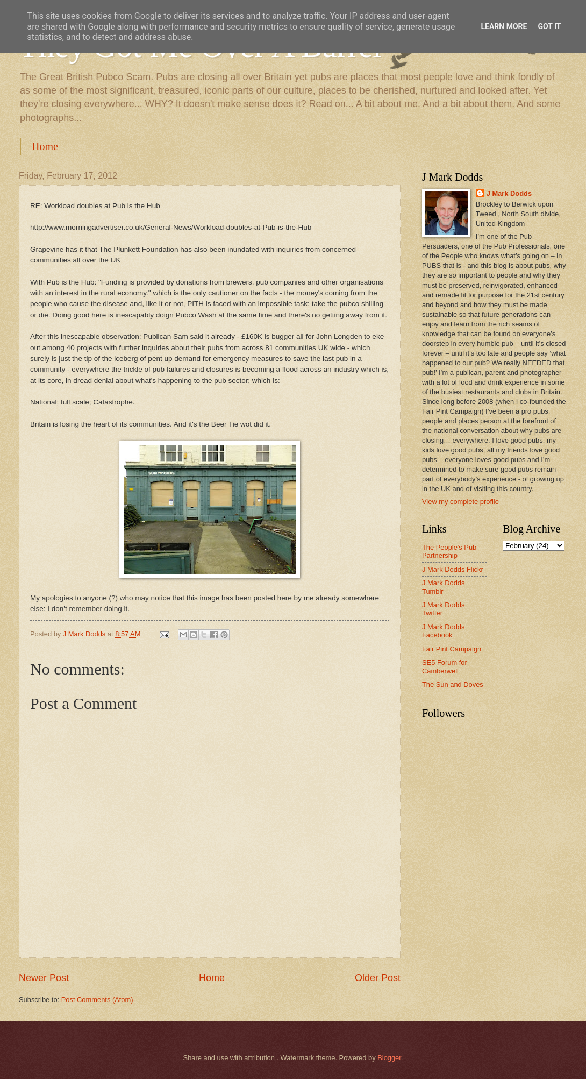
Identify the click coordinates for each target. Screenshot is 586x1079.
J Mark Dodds (509, 193)
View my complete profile (460, 502)
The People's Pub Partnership (449, 551)
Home (45, 146)
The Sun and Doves (452, 684)
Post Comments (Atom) (97, 1000)
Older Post (378, 977)
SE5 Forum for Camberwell (444, 666)
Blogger (389, 1058)
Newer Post (44, 977)
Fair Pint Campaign (451, 649)
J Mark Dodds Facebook (443, 631)
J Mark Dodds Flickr (452, 569)
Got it (549, 26)
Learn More (504, 26)
